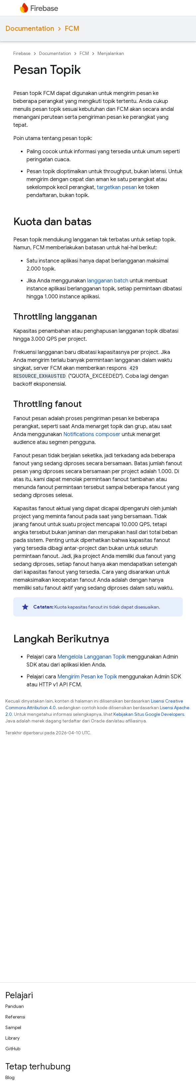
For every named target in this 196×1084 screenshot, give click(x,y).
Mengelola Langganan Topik (91, 657)
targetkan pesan (117, 187)
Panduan (14, 1006)
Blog (10, 1077)
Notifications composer (91, 434)
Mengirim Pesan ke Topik (87, 676)
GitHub (12, 1049)
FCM (72, 29)
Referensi (15, 1017)
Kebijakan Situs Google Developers (148, 714)
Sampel (13, 1027)
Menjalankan (111, 53)
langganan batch (107, 280)
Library (12, 1038)
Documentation (29, 29)
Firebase (22, 53)
